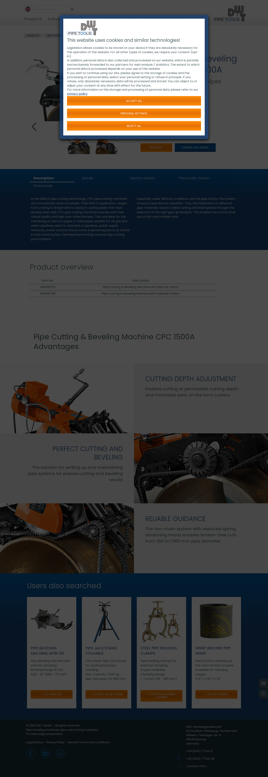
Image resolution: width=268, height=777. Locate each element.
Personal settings (134, 113)
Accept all (134, 101)
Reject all (134, 126)
